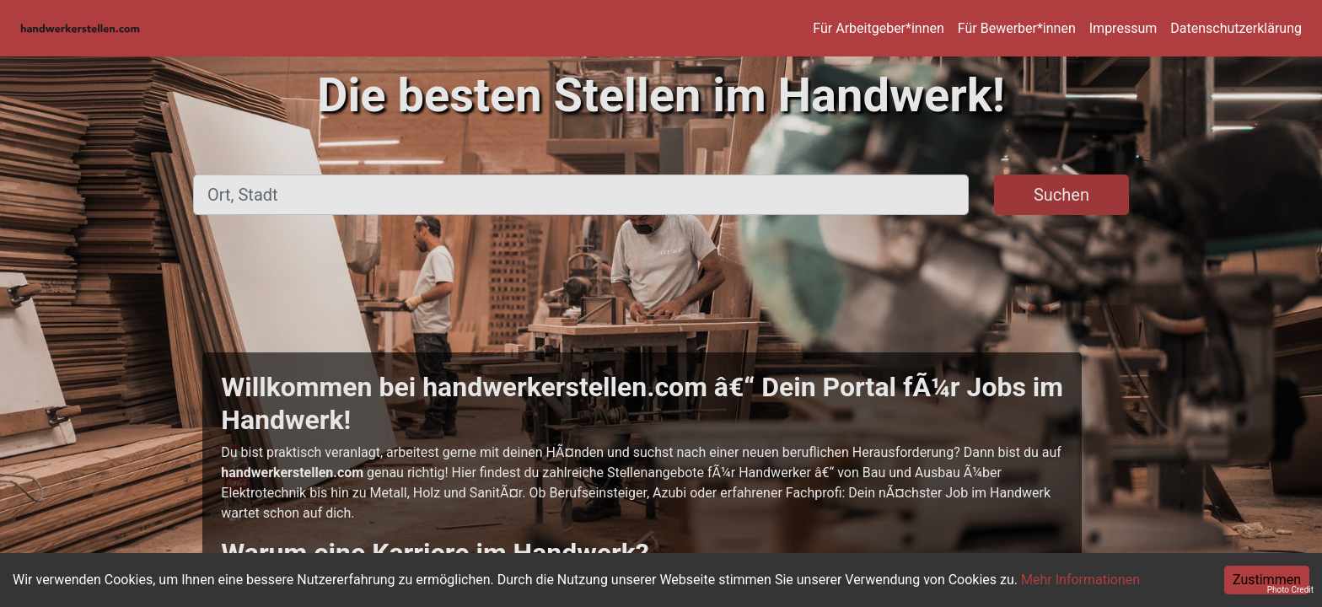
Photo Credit (1290, 589)
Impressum (1123, 28)
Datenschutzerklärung (1236, 28)
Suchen (1061, 195)
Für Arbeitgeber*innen (878, 28)
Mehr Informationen (1080, 580)
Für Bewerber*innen (1017, 28)
